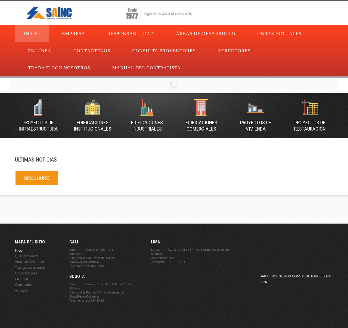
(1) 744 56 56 (95, 300)
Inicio (32, 33)
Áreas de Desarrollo (205, 33)
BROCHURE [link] (36, 178)
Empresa (73, 33)
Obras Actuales (279, 33)
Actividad (21, 290)
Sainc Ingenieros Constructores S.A (294, 276)
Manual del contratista (146, 67)
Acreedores (234, 50)
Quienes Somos (26, 256)
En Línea (39, 50)
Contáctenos (91, 50)
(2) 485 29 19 (95, 266)
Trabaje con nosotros (59, 67)
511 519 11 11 (177, 262)
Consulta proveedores (164, 50)
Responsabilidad (130, 33)
